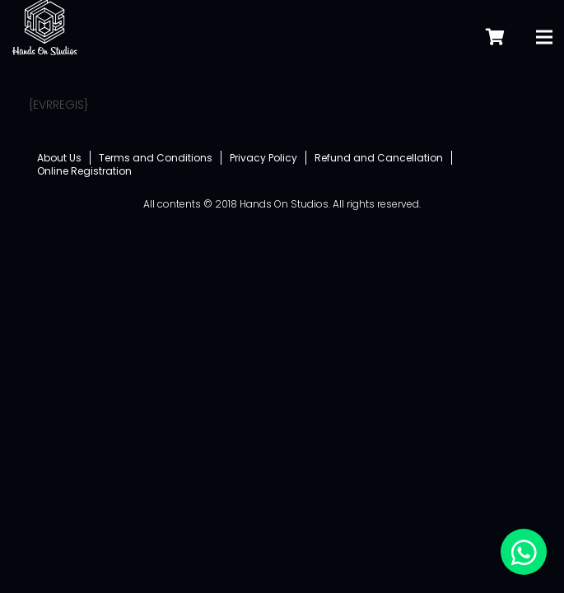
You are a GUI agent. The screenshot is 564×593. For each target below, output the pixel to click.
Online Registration (84, 171)
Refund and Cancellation (379, 158)
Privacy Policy (263, 158)
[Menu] (544, 28)
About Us (59, 158)
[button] (524, 552)
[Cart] (495, 28)
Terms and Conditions (155, 158)
